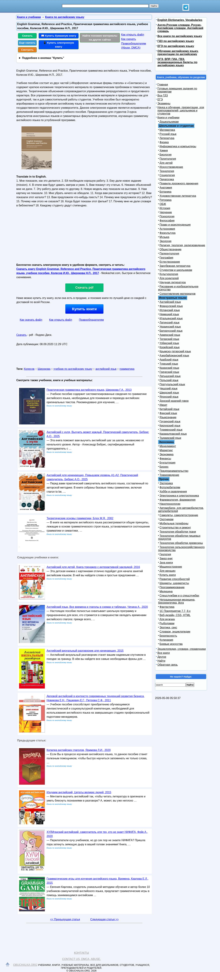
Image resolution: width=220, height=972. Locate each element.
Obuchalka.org (25, 964)
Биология (166, 154)
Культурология (169, 274)
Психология (167, 216)
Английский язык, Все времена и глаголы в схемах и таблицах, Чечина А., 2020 (97, 606)
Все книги (163, 652)
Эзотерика (166, 483)
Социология (167, 175)
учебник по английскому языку (72, 368)
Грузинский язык (170, 421)
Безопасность (168, 635)
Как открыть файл (132, 34)
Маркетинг (166, 450)
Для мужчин (167, 619)
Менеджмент (168, 446)
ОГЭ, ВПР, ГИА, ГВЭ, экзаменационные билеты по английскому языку (177, 62)
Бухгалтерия (167, 462)
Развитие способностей (175, 579)
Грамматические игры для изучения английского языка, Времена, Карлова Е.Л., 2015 (97, 880)
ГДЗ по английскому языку (175, 41)
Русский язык (168, 134)
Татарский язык (169, 339)
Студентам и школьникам (176, 270)
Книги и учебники (168, 117)
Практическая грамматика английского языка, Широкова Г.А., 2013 (89, 389)
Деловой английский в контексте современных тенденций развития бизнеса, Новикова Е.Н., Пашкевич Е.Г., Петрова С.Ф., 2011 (96, 698)
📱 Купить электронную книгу (58, 44)
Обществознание (171, 249)
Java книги (166, 562)
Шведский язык (169, 392)
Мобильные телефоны (174, 523)
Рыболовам (167, 623)
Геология (165, 554)
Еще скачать (27, 42)
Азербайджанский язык (174, 355)
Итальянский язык (171, 318)
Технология (167, 171)
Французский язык (171, 306)
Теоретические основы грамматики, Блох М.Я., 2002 (80, 518)
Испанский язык (170, 310)
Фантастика (167, 606)
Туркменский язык (171, 429)
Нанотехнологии (170, 503)
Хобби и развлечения (173, 491)
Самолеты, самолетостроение (179, 515)
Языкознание (168, 417)
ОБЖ (163, 204)
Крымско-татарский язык (175, 351)
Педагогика (167, 179)
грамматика (126, 368)
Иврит (163, 404)
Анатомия (166, 187)
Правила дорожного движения (179, 183)
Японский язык (169, 396)
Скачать (27, 35)
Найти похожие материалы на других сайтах (99, 37)
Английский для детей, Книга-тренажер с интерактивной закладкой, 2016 (93, 567)
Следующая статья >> (104, 919)
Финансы (165, 458)
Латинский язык (169, 322)
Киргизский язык (170, 425)
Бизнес (164, 466)
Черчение (166, 212)
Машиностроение (171, 566)
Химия (164, 150)
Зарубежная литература (175, 265)
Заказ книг (166, 558)
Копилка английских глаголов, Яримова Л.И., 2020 (79, 750)
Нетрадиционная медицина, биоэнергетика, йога (176, 601)
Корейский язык (170, 347)
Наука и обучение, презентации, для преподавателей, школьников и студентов (180, 110)
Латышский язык (170, 376)
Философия (167, 220)
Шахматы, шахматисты (174, 583)
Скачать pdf (84, 287)
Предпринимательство (174, 470)
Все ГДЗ (162, 95)
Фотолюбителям (170, 487)
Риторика (166, 199)
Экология (165, 241)
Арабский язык (169, 359)
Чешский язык (168, 388)
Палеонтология (169, 253)
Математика (167, 129)
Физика (164, 142)
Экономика (167, 454)
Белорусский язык (171, 330)
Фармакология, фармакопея (178, 499)
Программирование (172, 587)
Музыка (164, 237)
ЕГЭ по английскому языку (175, 46)
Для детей (166, 162)
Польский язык (169, 380)
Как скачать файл (31, 319)
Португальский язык (172, 384)
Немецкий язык (169, 314)
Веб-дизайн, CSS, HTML (175, 615)
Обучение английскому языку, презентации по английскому (178, 53)
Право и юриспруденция (175, 224)
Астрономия (167, 228)
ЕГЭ (160, 99)
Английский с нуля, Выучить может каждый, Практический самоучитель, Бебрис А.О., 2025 (98, 434)
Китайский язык (169, 409)
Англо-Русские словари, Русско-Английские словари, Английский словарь (180, 28)
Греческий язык (169, 372)
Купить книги (84, 309)
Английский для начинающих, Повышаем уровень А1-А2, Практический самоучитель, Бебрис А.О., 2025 (92, 477)
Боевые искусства (171, 644)
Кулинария (166, 639)
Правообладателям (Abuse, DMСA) (133, 45)
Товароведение (169, 475)
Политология (168, 158)
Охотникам (166, 519)
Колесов (29, 368)
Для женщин (167, 570)
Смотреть (27, 49)
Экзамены (163, 103)
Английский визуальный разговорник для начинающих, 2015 (85, 650)
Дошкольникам (169, 121)
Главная (162, 84)
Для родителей (169, 278)
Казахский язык (169, 367)
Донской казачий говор (174, 400)
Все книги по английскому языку (179, 36)
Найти (161, 660)
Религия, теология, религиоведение (182, 245)
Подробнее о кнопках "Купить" (43, 57)
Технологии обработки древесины (181, 543)
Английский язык (170, 301)
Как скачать (128, 39)
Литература (167, 138)
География (166, 257)
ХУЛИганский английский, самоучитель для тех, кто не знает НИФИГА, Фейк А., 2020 (97, 834)
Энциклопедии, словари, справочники (181, 648)
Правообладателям (91, 319)
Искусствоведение (171, 167)
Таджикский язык (170, 437)
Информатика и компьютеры (178, 146)
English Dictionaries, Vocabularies (179, 20)
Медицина (166, 591)
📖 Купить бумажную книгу (58, 35)
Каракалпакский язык (173, 433)
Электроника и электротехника (179, 495)
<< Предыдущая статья (65, 919)
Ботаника (165, 191)
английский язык (105, 368)
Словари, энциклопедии (175, 631)
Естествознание (170, 261)
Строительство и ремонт (175, 527)
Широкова (44, 368)
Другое (161, 656)
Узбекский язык (169, 343)
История (165, 208)
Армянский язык (170, 334)
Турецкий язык (169, 363)
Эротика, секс (168, 627)
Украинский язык (170, 326)
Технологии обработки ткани (178, 531)
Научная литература (173, 282)
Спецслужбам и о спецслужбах (179, 595)
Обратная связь (167, 664)
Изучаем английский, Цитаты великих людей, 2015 (79, 792)
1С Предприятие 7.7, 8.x (175, 611)
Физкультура (167, 232)
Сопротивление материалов (178, 293)
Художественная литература (178, 195)
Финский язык (168, 413)
